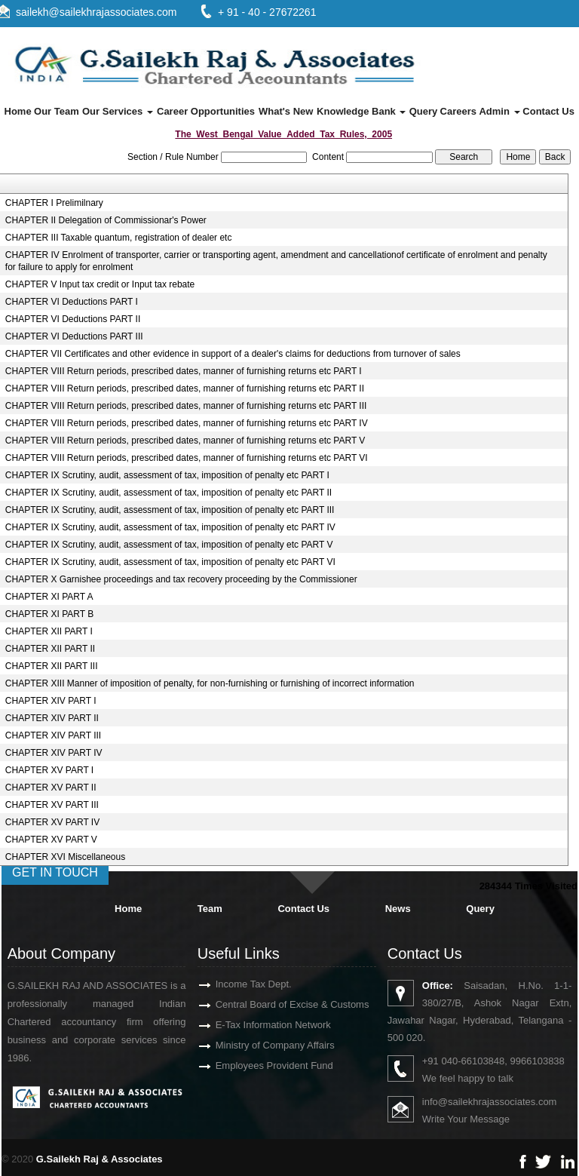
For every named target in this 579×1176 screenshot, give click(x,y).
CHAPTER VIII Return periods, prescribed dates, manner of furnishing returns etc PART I (183, 371)
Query (423, 111)
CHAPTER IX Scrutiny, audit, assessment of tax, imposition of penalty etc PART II (168, 492)
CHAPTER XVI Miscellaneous (65, 857)
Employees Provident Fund (261, 1065)
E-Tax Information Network (259, 1024)
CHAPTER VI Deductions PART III (74, 336)
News (398, 908)
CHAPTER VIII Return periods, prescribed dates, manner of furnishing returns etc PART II (184, 388)
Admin (499, 111)
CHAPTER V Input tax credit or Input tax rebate (100, 284)
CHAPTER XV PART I (49, 770)
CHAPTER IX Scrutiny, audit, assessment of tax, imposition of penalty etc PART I (167, 475)
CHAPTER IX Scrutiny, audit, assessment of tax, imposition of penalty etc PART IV (170, 527)
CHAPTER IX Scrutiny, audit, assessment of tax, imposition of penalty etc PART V (169, 544)
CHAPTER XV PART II (50, 787)
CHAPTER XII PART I (49, 631)
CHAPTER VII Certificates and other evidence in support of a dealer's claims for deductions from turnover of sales (233, 354)
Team (210, 908)
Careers (458, 111)
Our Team (56, 111)
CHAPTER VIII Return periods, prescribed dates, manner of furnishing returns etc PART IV (186, 423)
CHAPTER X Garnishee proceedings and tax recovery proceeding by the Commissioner (181, 579)
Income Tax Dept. (240, 984)
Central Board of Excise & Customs (279, 1004)
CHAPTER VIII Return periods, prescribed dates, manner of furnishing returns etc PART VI (186, 458)
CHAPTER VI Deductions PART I (71, 301)
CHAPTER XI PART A (49, 596)
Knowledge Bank (361, 111)
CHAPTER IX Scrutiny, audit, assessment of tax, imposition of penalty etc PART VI (170, 562)
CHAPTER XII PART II (50, 648)
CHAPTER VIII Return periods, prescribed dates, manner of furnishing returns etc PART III (186, 406)
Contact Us (548, 111)
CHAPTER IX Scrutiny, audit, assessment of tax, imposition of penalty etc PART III (170, 510)
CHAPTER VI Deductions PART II (72, 319)
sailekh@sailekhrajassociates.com (96, 12)
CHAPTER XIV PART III (53, 735)
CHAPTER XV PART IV (52, 822)
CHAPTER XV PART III (52, 805)
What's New (286, 111)
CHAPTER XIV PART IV (54, 753)
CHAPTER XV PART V (51, 839)
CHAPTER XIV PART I (50, 700)
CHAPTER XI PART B (49, 614)
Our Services (117, 111)
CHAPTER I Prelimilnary (54, 203)
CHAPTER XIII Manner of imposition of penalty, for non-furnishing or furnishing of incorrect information (210, 683)
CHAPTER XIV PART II (52, 718)
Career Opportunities (206, 111)
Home (18, 111)
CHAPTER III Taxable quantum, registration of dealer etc (118, 237)
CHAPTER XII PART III (51, 666)
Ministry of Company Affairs (261, 1045)
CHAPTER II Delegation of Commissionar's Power (106, 220)
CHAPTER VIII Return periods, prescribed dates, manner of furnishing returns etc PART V (185, 440)
